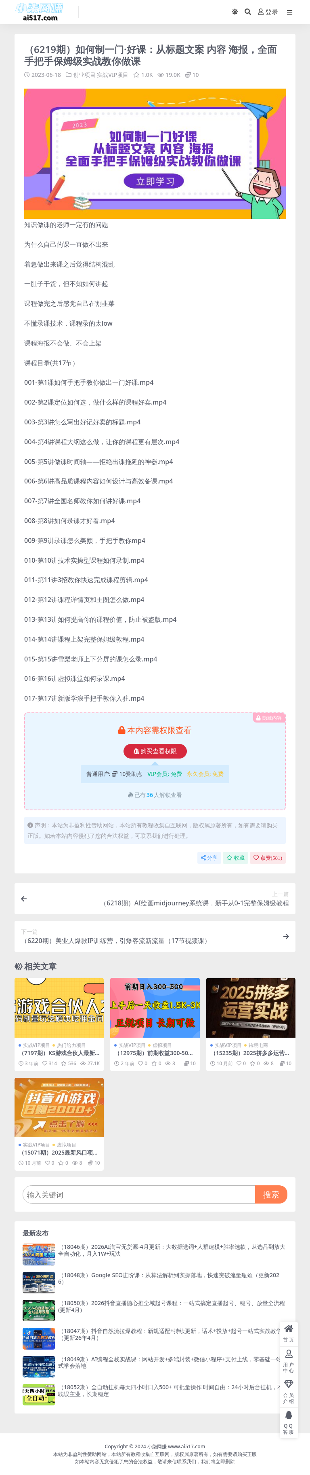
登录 (268, 11)
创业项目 (84, 74)
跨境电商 (258, 1044)
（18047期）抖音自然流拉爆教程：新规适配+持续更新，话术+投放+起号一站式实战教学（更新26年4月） (170, 1334)
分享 (209, 857)
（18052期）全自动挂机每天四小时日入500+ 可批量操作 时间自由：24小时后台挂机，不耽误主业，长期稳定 (170, 1390)
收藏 (235, 857)
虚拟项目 (162, 1044)
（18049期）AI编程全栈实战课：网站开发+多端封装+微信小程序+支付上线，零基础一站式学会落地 (170, 1362)
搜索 (271, 1194)
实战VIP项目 (112, 74)
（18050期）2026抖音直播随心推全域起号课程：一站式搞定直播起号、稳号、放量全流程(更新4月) (171, 1306)
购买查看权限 (155, 751)
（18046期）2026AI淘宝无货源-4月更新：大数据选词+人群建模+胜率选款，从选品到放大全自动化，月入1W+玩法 (171, 1250)
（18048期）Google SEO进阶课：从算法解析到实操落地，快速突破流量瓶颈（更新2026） (168, 1278)
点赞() (267, 857)
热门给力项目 (71, 1044)
